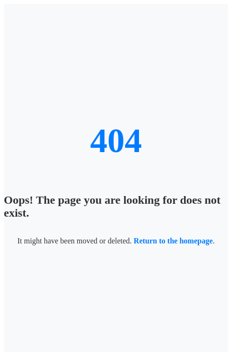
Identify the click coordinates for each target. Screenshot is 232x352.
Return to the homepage (173, 241)
